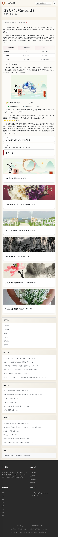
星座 (3, 515)
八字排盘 (6, 325)
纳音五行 (6, 345)
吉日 (3, 506)
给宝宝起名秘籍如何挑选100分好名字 (19, 309)
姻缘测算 (6, 333)
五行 (3, 503)
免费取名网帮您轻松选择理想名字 (17, 178)
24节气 (5, 337)
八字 (3, 496)
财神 (3, 509)
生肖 (3, 512)
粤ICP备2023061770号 (38, 526)
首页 (5, 14)
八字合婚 (6, 329)
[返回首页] (8, 3)
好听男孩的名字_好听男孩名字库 (17, 256)
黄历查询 (6, 341)
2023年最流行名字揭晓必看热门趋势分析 (20, 230)
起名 (11, 14)
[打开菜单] (54, 3)
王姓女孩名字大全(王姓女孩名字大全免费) (20, 204)
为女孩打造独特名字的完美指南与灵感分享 (20, 282)
